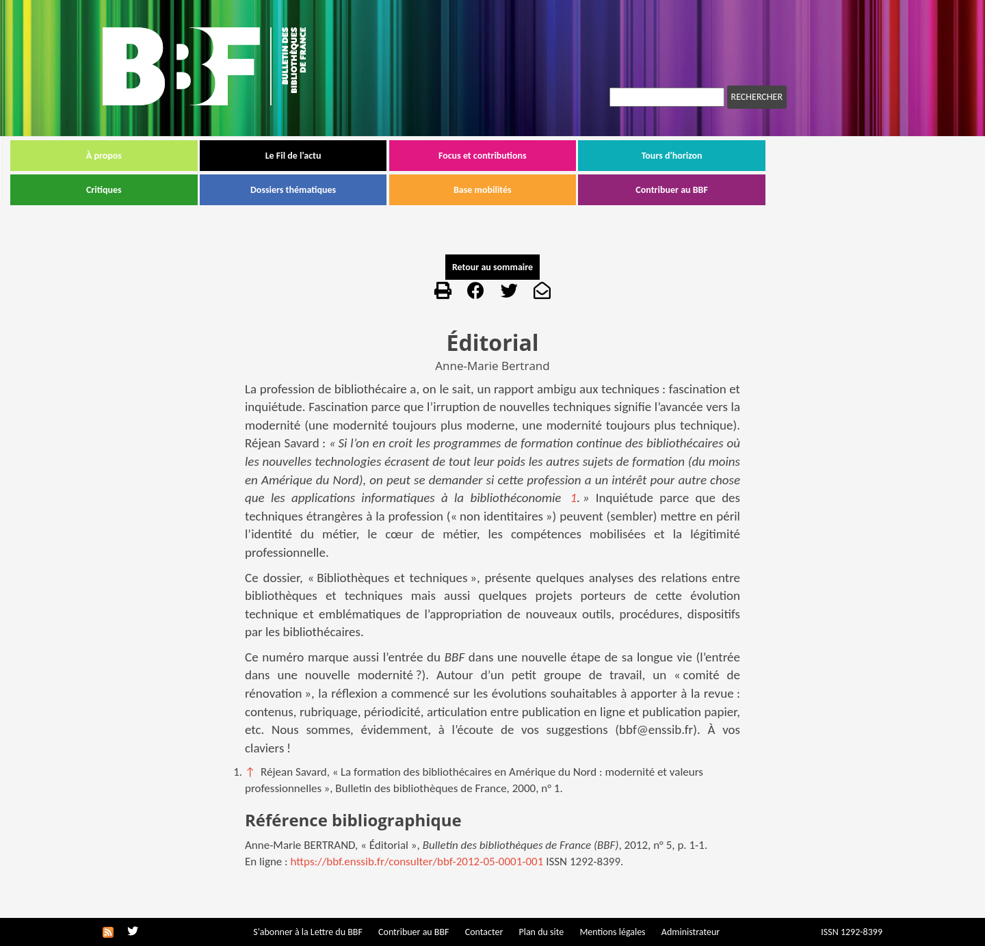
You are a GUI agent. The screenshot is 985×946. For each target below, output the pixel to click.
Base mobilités (575, 190)
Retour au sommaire (492, 267)
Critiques (196, 190)
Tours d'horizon (764, 155)
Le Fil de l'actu (386, 155)
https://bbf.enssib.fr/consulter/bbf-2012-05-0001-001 (417, 861)
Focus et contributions (575, 155)
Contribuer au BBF (764, 190)
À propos (196, 155)
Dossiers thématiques (385, 190)
